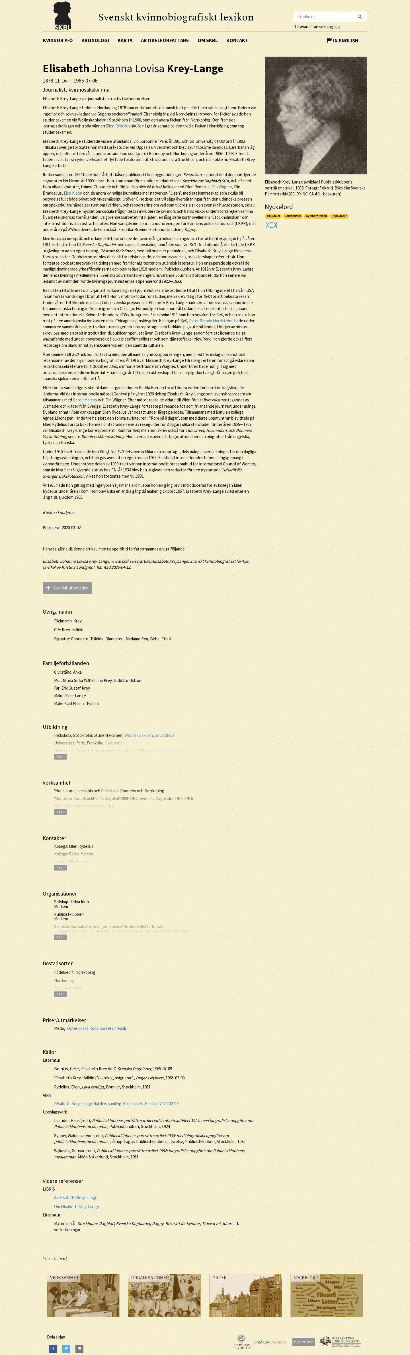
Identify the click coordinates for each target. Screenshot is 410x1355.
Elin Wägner (222, 186)
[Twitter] (66, 1349)
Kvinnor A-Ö (58, 40)
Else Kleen (73, 193)
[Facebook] (53, 1349)
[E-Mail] (79, 1349)
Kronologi (95, 40)
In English (342, 40)
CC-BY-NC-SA (302, 194)
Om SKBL (208, 40)
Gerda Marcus (85, 400)
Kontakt (237, 40)
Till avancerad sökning (317, 26)
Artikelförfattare (165, 40)
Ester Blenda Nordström (210, 320)
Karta (125, 40)
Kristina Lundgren (58, 512)
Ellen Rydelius (118, 126)
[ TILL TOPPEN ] (55, 1259)
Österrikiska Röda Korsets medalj (96, 1028)
